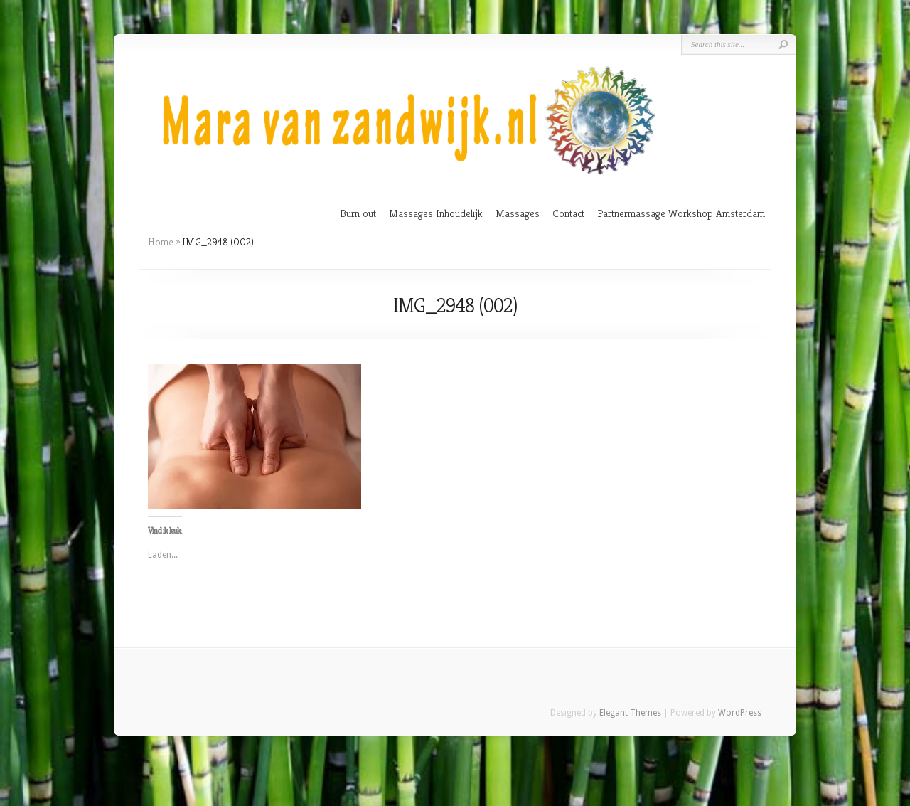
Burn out (358, 213)
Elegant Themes (630, 713)
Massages (518, 213)
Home (160, 241)
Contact (568, 213)
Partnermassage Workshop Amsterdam (681, 213)
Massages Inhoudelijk (436, 213)
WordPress (739, 713)
